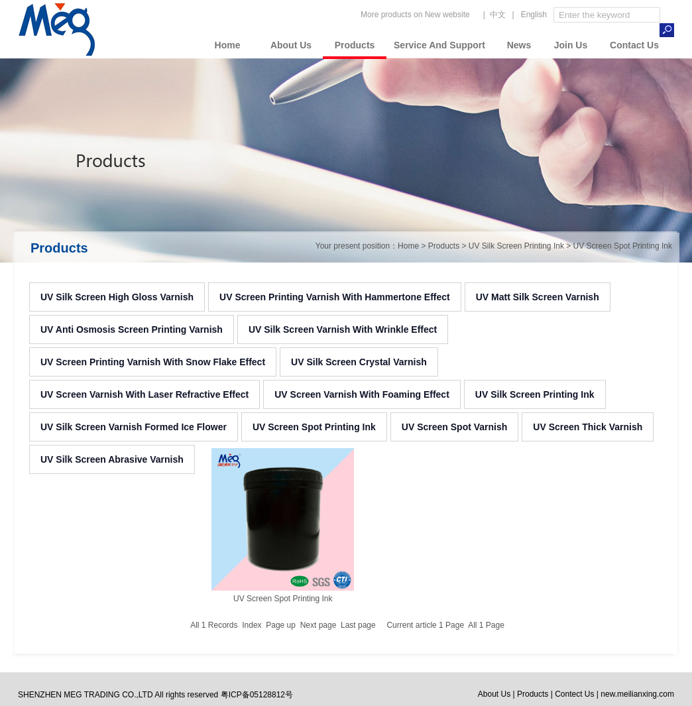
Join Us (571, 45)
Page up (281, 625)
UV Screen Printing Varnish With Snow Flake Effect (152, 362)
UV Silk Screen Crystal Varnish (359, 362)
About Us (291, 45)
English (534, 14)
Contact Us (634, 45)
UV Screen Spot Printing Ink (314, 427)
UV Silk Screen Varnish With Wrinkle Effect (343, 329)
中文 (498, 14)
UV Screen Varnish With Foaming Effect (361, 394)
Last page (358, 625)
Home (228, 45)
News (519, 45)
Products (355, 45)
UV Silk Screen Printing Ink (535, 394)
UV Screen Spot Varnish (455, 427)
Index (251, 625)
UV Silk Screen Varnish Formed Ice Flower (133, 427)
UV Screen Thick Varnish (587, 427)
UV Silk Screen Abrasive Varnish (112, 459)
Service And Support (439, 45)
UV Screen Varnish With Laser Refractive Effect (144, 394)
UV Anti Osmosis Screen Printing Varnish (131, 329)
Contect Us (574, 694)
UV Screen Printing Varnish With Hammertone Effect (334, 297)
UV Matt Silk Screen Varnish (537, 297)
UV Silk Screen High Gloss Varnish (117, 297)
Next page (318, 625)
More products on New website (415, 14)
